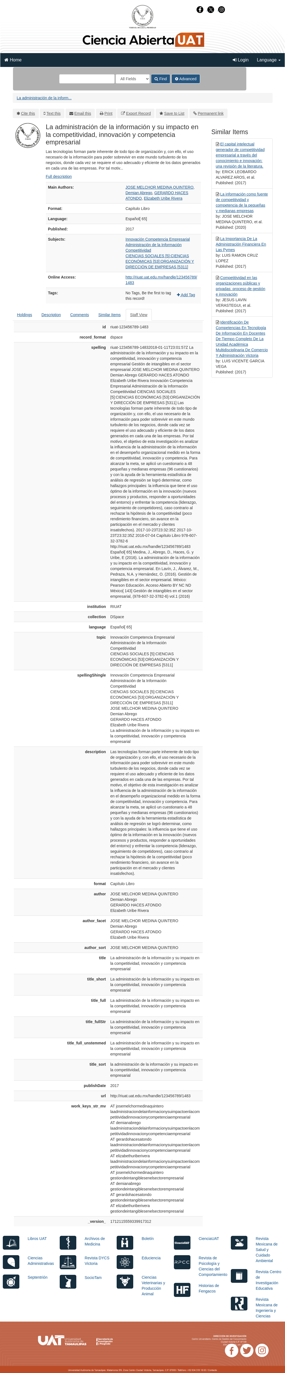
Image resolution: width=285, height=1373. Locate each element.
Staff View (139, 315)
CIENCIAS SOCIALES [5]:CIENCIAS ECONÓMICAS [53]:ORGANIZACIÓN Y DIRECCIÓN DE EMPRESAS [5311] (159, 261)
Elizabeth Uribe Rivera (163, 198)
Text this (53, 113)
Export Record (138, 113)
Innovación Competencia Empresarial (157, 239)
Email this (82, 113)
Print (108, 113)
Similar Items (109, 315)
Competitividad (138, 250)
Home (13, 60)
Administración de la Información (153, 245)
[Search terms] (87, 79)
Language (269, 60)
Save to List (174, 113)
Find (161, 79)
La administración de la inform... (44, 98)
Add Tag (186, 295)
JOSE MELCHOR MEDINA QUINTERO (159, 187)
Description (51, 315)
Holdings (24, 315)
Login (241, 60)
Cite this (28, 113)
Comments (79, 315)
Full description (59, 176)
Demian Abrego (138, 193)
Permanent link (210, 113)
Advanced (185, 79)
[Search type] (133, 79)
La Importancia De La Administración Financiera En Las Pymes (241, 244)
